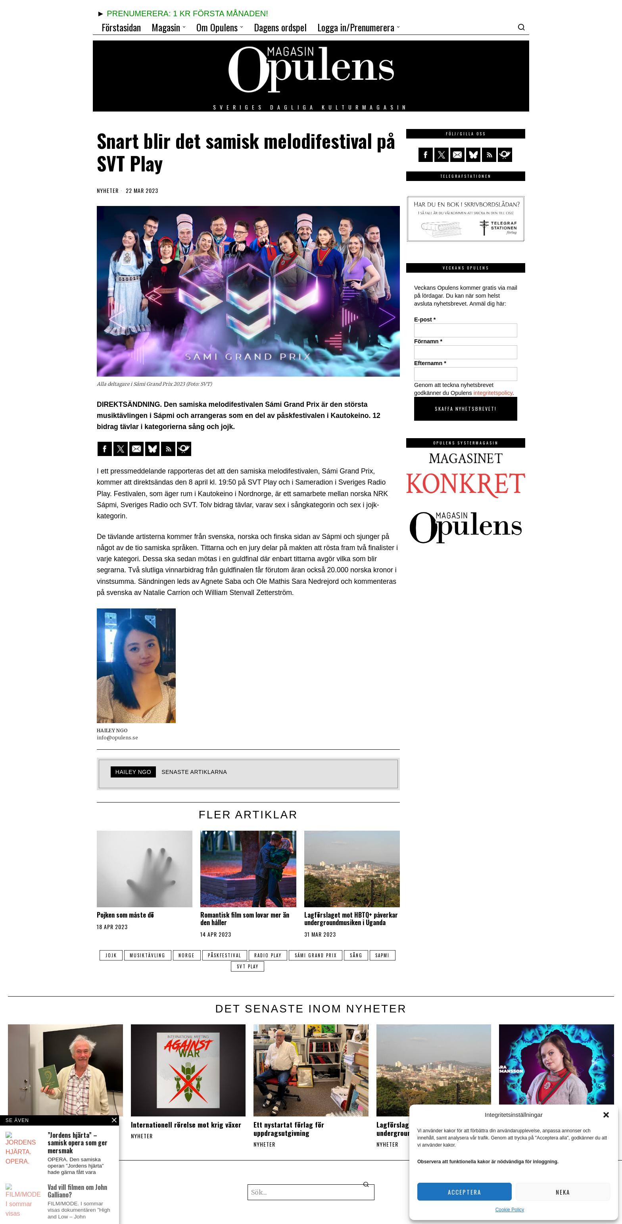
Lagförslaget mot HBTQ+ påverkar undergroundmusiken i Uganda (351, 918)
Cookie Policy (509, 1209)
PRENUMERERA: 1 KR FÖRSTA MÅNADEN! (187, 13)
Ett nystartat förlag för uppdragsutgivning (288, 1128)
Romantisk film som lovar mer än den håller (244, 918)
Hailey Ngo (133, 772)
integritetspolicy (493, 393)
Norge (186, 955)
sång (357, 955)
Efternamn (430, 363)
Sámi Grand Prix (317, 955)
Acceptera (464, 1191)
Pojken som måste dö (125, 915)
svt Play (248, 966)
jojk (109, 955)
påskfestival (224, 955)
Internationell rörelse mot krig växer (186, 1124)
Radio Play (268, 955)
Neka (563, 1191)
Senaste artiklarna (194, 772)
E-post (425, 319)
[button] (606, 1115)
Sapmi (384, 955)
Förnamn (428, 341)
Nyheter (108, 190)
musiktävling (147, 955)
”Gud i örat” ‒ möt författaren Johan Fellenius (63, 1128)
